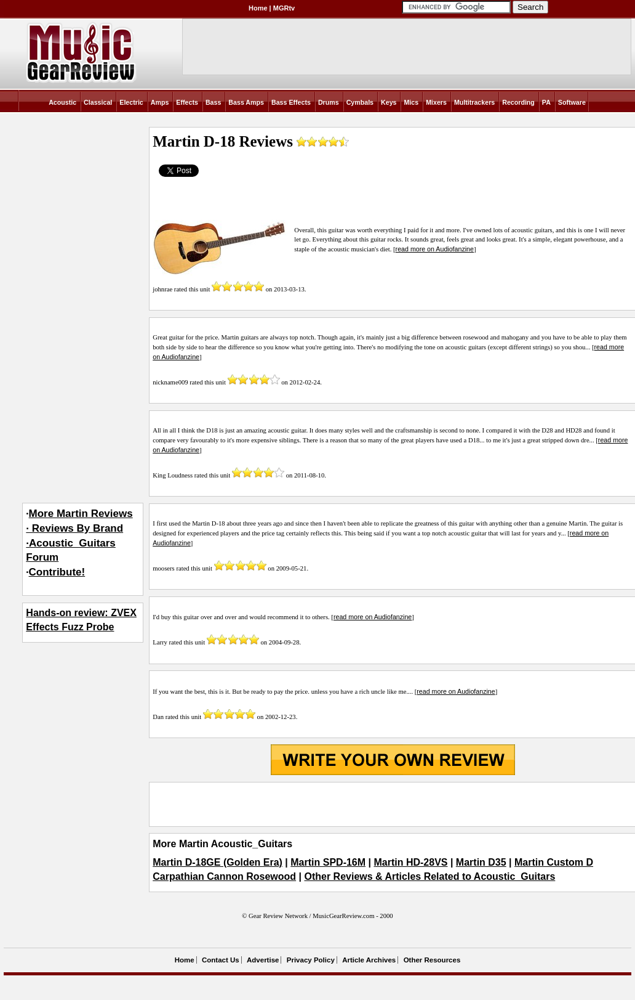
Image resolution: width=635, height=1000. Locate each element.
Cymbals (359, 102)
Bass (213, 102)
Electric (131, 102)
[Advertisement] (393, 804)
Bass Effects (291, 102)
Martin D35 (481, 862)
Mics (411, 102)
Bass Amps (246, 102)
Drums (328, 102)
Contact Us (220, 960)
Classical (98, 102)
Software (572, 102)
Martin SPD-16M (327, 862)
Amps (160, 102)
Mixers (436, 102)
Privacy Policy (311, 960)
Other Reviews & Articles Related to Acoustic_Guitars (429, 876)
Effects (187, 102)
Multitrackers (474, 102)
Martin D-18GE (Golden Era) (217, 862)
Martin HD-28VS (410, 862)
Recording (518, 102)
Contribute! (57, 572)
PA (546, 102)
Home (258, 8)
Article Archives (369, 960)
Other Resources (432, 960)
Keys (388, 102)
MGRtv (284, 8)
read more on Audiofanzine (435, 249)
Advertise (263, 960)
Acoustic (62, 102)
